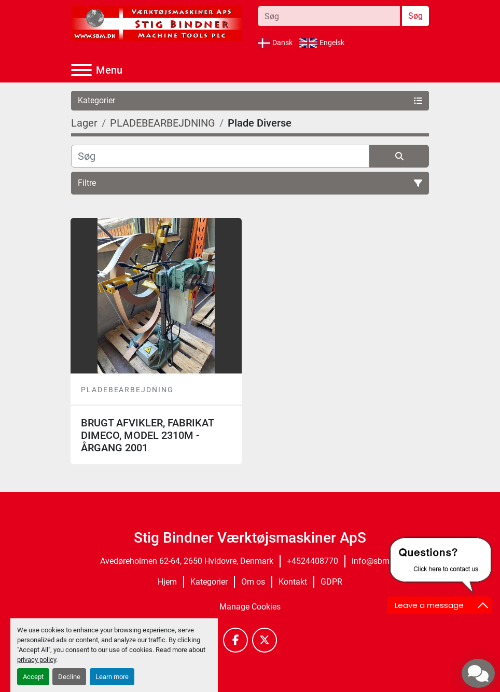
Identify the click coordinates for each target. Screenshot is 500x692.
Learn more (112, 677)
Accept (33, 677)
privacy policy (36, 659)
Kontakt (293, 582)
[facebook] (235, 640)
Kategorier (209, 582)
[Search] (329, 16)
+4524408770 (312, 561)
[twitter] (264, 640)
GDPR (331, 582)
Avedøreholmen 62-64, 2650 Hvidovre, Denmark (186, 561)
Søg (415, 16)
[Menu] (81, 70)
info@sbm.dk (376, 561)
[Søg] (220, 156)
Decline (69, 677)
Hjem (167, 582)
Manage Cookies (250, 607)
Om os (253, 582)
